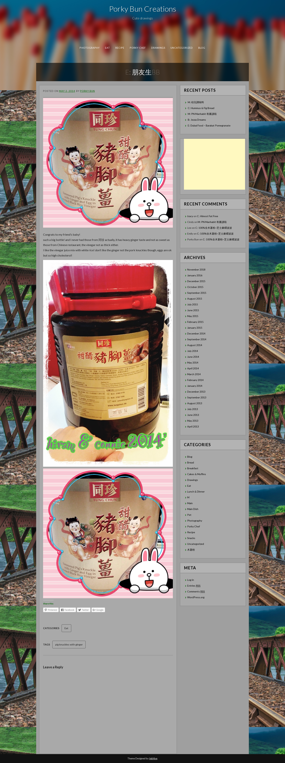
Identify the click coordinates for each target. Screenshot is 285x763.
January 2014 (194, 385)
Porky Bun (87, 91)
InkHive (153, 758)
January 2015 (194, 327)
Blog (201, 47)
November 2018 (196, 269)
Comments (196, 591)
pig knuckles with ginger (69, 644)
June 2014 (193, 356)
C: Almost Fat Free (207, 216)
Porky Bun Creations (142, 8)
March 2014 (194, 374)
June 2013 (193, 414)
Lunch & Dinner (196, 491)
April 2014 (193, 368)
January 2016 (194, 275)
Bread (190, 462)
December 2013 (196, 391)
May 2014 (192, 362)
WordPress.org (195, 597)
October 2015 (195, 286)
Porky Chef (138, 47)
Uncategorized (181, 47)
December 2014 (196, 333)
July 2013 (192, 409)
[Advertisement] (214, 164)
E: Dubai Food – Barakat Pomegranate (209, 125)
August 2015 (194, 298)
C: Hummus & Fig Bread (201, 108)
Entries (193, 585)
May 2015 (192, 316)
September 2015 (196, 292)
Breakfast (192, 468)
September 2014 (196, 339)
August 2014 (194, 345)
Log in (190, 579)
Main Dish (192, 508)
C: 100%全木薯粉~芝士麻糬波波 (213, 227)
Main (190, 503)
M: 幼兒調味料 (196, 102)
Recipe (119, 47)
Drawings (158, 47)
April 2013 (193, 426)
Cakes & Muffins (196, 474)
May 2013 (192, 420)
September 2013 (196, 397)
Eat (107, 47)
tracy (190, 216)
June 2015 (193, 310)
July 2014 (192, 350)
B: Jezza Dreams (197, 119)
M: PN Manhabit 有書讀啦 (202, 113)
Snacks (191, 538)
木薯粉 (191, 549)
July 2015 (192, 304)
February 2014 (195, 380)
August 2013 (194, 403)
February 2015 (195, 321)
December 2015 (196, 281)
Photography (90, 47)
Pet (189, 514)
